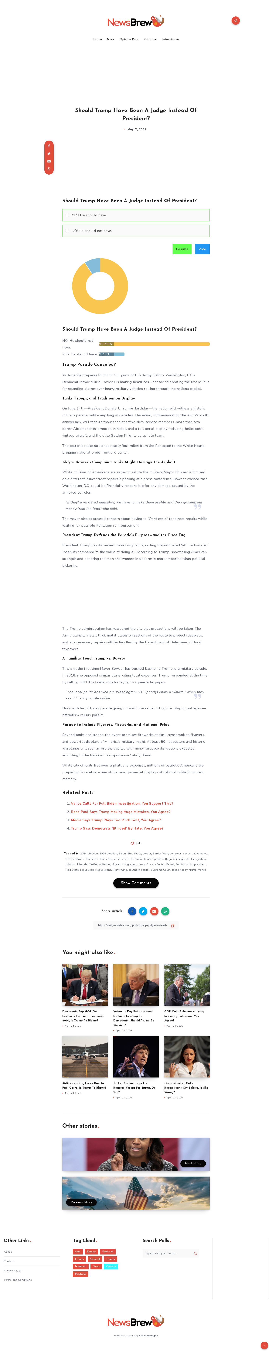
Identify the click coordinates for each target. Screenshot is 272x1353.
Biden (122, 853)
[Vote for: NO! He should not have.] (136, 231)
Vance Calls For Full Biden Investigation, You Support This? (122, 803)
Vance (202, 870)
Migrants (117, 864)
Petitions (150, 39)
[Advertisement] (136, 69)
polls (189, 864)
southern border (139, 870)
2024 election (89, 853)
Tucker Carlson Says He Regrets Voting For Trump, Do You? (134, 1088)
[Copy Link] (136, 925)
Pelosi (170, 864)
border (147, 853)
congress (176, 853)
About (8, 1252)
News (111, 39)
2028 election (108, 853)
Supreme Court (160, 870)
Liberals (82, 864)
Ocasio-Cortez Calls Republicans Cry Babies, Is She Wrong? (186, 1088)
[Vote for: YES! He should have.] (136, 215)
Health (110, 1259)
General (95, 1259)
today (184, 870)
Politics (180, 864)
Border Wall (160, 853)
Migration (130, 864)
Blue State (134, 853)
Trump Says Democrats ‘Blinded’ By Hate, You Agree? (117, 828)
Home (97, 39)
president (200, 864)
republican (87, 870)
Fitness (79, 1259)
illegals (169, 859)
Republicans (103, 870)
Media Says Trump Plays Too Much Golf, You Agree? (116, 820)
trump (193, 870)
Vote (202, 249)
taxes (175, 870)
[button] (139, 215)
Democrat (91, 859)
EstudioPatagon (148, 1335)
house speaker (153, 859)
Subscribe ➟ (170, 39)
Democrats (106, 859)
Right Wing (120, 870)
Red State (72, 870)
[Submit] (195, 1253)
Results (182, 249)
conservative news (195, 853)
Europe (91, 1251)
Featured (108, 1251)
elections (120, 859)
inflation (70, 864)
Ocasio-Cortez (155, 864)
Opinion (111, 1266)
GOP (130, 859)
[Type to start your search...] (171, 1253)
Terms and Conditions (18, 1280)
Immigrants (183, 859)
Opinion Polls (129, 39)
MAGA (93, 864)
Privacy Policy (12, 1270)
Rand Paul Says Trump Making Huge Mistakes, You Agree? (121, 812)
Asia (77, 1251)
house (139, 859)
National (80, 1266)
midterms (104, 864)
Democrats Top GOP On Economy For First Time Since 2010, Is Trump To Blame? (83, 1016)
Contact (9, 1261)
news (141, 864)
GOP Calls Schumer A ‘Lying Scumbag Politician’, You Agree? (184, 1016)
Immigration (198, 859)
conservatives (74, 859)
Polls (139, 843)
